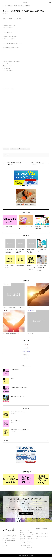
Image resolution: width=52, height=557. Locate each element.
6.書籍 (28, 530)
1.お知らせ (26, 344)
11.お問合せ (29, 545)
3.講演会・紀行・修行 (22, 539)
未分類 (26, 358)
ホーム (21, 530)
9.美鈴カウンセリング (30, 539)
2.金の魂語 (7, 154)
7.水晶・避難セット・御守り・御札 (30, 533)
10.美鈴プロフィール (30, 543)
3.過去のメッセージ (26, 351)
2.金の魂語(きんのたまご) (22, 535)
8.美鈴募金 (29, 536)
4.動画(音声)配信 (23, 543)
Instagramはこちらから (26, 513)
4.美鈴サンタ (26, 354)
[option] (10, 479)
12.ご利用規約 (29, 547)
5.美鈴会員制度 (23, 545)
